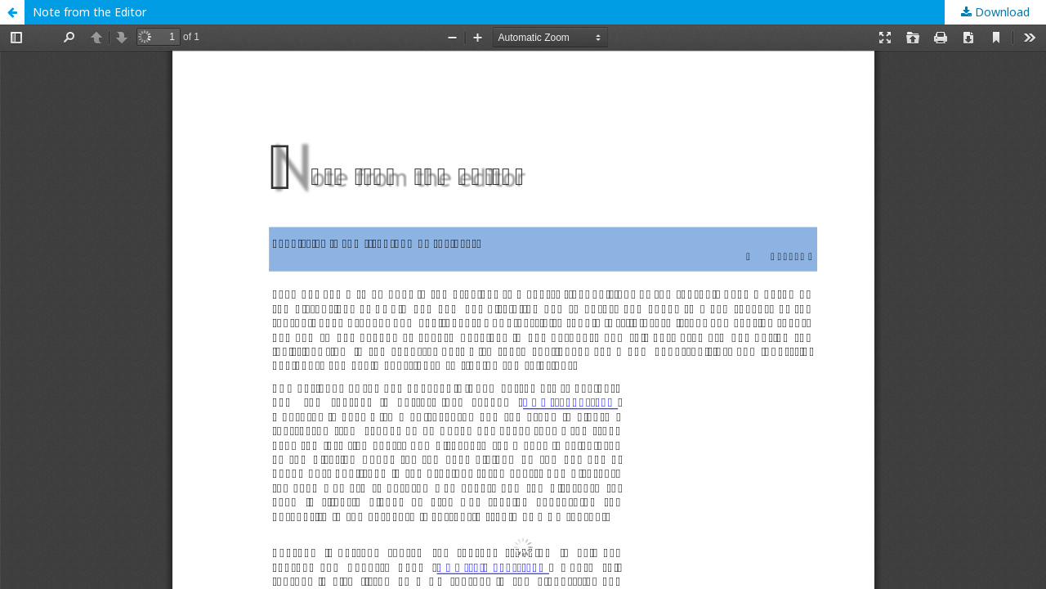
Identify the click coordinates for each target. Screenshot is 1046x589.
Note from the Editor (89, 12)
